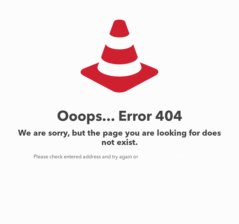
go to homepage (175, 157)
